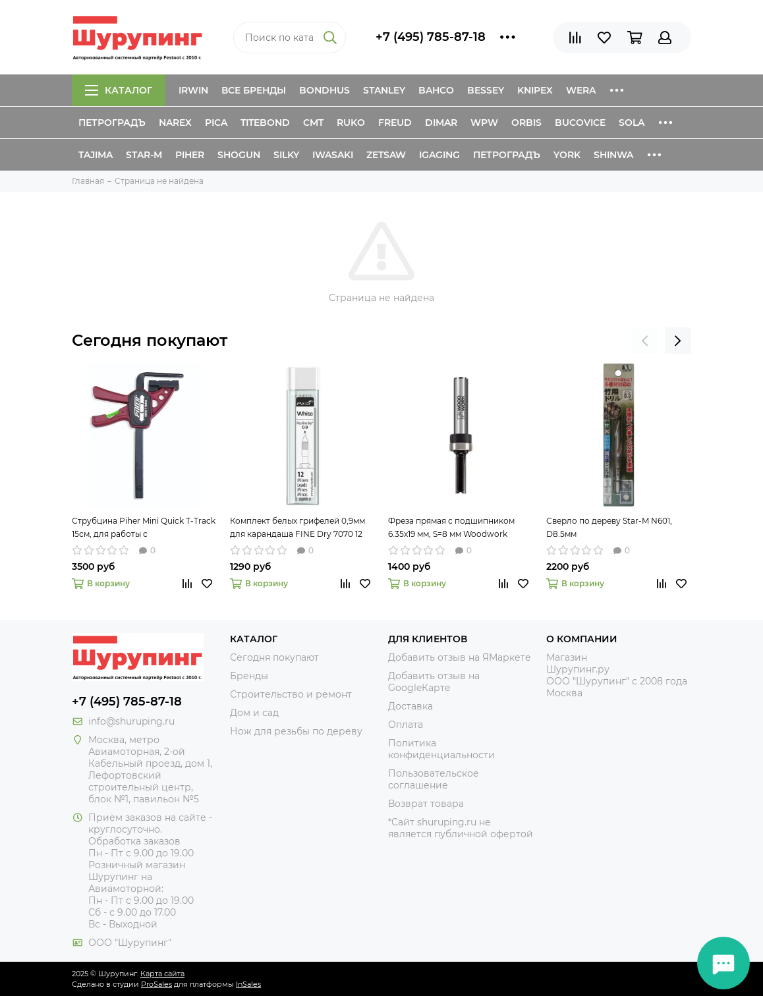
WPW (484, 122)
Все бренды (253, 90)
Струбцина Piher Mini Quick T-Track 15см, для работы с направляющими (143, 528)
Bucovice (580, 122)
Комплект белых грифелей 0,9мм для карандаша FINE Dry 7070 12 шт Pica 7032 (297, 528)
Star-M (144, 155)
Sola (631, 122)
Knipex (535, 90)
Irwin (193, 90)
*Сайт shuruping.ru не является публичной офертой (460, 828)
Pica (216, 122)
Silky (286, 155)
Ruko (351, 122)
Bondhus (324, 90)
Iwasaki (332, 155)
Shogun (238, 155)
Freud (395, 122)
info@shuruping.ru (131, 721)
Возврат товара (426, 804)
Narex (175, 122)
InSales (248, 984)
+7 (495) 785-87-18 (431, 37)
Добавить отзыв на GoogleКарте (434, 682)
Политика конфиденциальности (441, 749)
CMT (313, 122)
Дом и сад (254, 713)
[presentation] (645, 340)
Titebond (265, 122)
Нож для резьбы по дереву (296, 731)
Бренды (249, 676)
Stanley (384, 90)
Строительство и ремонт (291, 694)
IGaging (439, 155)
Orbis (526, 122)
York (566, 155)
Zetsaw (386, 155)
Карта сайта (162, 973)
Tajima (95, 155)
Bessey (485, 90)
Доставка (410, 706)
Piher (189, 155)
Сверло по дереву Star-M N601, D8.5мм (609, 527)
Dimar (441, 122)
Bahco (436, 90)
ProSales (156, 984)
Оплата (405, 725)
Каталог (118, 90)
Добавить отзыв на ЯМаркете (459, 657)
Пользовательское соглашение (433, 779)
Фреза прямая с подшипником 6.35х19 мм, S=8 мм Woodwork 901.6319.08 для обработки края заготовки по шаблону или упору (457, 528)
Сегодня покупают (149, 340)
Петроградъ (112, 122)
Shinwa (613, 155)
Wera (581, 90)
